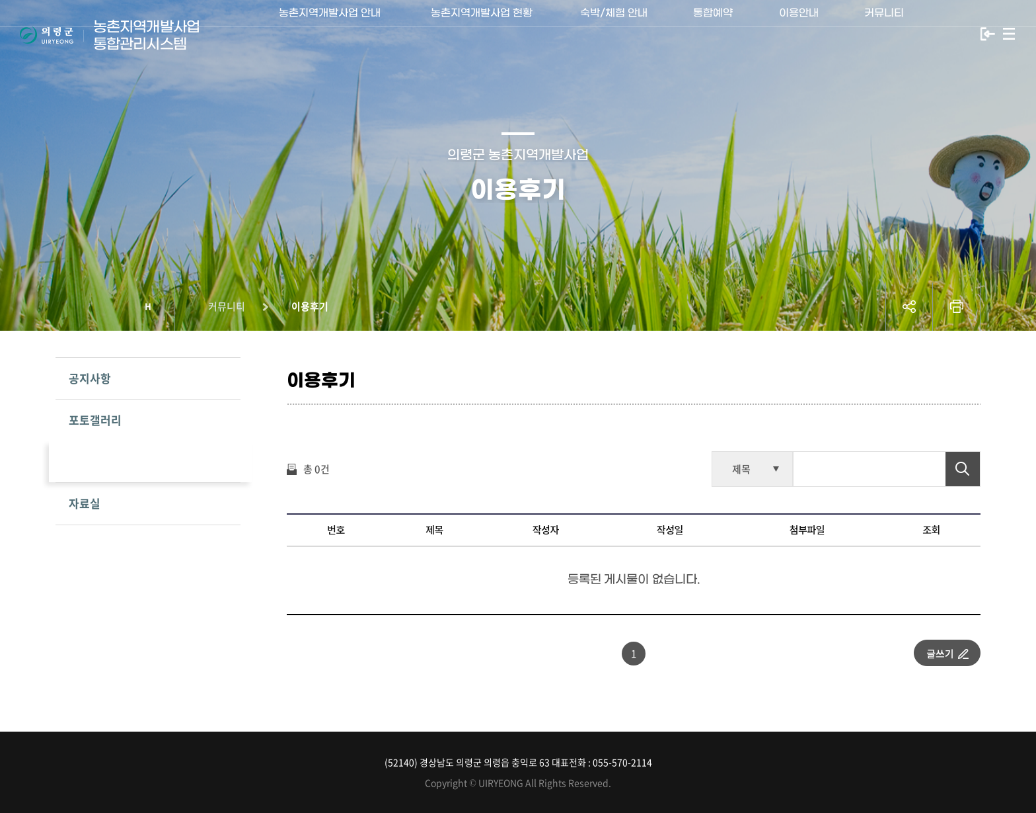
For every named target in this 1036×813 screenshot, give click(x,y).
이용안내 (798, 33)
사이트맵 (1009, 34)
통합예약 (712, 33)
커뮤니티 (884, 33)
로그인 (987, 34)
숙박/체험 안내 (613, 33)
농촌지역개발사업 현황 (482, 33)
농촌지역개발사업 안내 (330, 33)
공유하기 (909, 306)
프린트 (956, 306)
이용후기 (309, 306)
